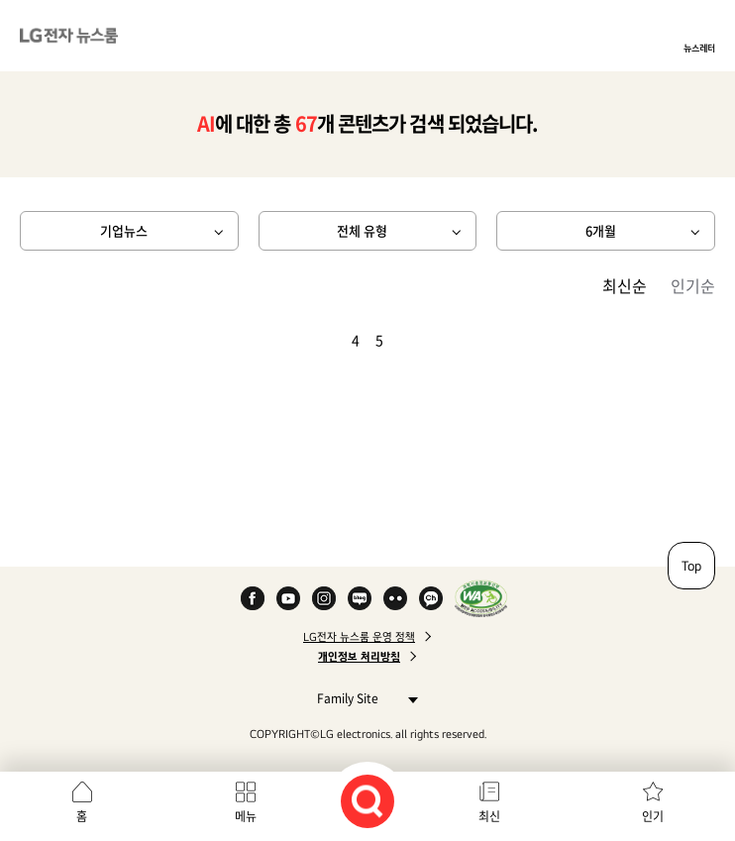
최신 (489, 816)
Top (691, 566)
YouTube (288, 598)
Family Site (362, 697)
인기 (653, 816)
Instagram (324, 598)
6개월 (600, 230)
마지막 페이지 (437, 340)
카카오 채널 (431, 598)
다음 (413, 340)
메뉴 (246, 816)
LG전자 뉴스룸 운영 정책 (359, 637)
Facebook (252, 598)
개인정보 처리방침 (359, 657)
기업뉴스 (124, 230)
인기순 (693, 285)
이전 (322, 340)
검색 (367, 801)
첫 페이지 (298, 340)
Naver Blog (359, 598)
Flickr (395, 598)
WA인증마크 (481, 598)
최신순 (624, 285)
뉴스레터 (699, 47)
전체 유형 (362, 230)
